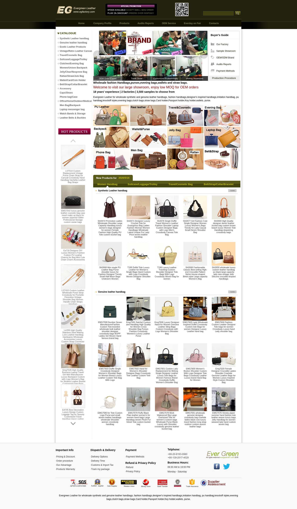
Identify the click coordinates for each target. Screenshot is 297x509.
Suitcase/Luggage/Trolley (142, 184)
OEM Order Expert (107, 78)
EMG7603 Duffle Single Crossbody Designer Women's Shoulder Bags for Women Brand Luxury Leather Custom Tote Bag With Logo (110, 374)
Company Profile (102, 23)
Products (124, 23)
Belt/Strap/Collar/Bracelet (219, 184)
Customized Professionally (165, 78)
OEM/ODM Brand (225, 57)
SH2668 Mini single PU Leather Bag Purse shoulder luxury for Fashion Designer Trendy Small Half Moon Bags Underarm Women (110, 273)
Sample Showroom (225, 51)
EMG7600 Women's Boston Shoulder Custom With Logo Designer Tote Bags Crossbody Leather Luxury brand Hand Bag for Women (195, 374)
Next (203, 54)
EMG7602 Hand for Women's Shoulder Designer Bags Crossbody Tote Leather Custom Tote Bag (138, 373)
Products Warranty (65, 469)
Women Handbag (107, 184)
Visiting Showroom (194, 78)
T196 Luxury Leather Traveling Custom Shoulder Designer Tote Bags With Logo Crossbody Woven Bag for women (167, 273)
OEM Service (169, 23)
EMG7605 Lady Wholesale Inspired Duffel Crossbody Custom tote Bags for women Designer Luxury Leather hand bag (195, 326)
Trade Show (136, 78)
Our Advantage (63, 465)
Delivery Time (98, 461)
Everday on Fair (192, 23)
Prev (97, 54)
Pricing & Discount (65, 456)
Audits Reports (146, 23)
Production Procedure (224, 78)
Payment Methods (225, 71)
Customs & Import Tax (102, 465)
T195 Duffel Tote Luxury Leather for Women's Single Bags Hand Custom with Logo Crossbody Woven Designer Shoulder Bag (138, 273)
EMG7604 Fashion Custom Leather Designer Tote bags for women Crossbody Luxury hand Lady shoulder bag (223, 326)
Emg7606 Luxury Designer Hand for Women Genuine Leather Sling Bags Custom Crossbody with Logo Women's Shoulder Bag (167, 328)
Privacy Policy (133, 471)
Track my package (100, 469)
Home (81, 23)
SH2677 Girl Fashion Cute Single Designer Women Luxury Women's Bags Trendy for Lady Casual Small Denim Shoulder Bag (195, 226)
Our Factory (222, 44)
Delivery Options (99, 456)
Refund (129, 467)
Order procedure (64, 461)
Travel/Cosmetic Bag (180, 184)
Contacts (214, 23)
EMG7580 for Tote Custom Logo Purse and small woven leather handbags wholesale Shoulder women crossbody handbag (110, 418)
